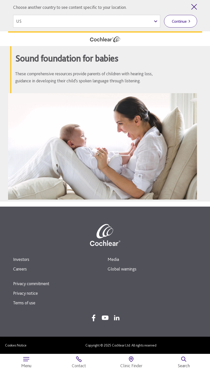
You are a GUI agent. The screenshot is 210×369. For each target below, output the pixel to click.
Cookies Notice (16, 345)
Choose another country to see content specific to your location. (70, 7)
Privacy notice (25, 293)
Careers (20, 269)
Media (113, 259)
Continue (179, 21)
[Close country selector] (194, 7)
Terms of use (24, 302)
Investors (21, 259)
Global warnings (122, 269)
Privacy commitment (31, 283)
